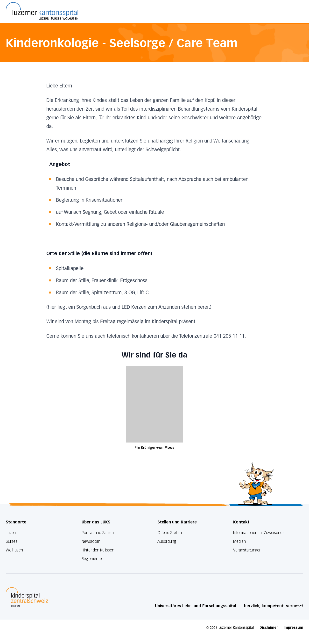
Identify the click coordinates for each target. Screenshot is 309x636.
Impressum (293, 628)
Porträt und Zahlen (98, 532)
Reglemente (92, 559)
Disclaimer (269, 628)
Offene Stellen (169, 532)
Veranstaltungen (247, 550)
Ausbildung (166, 541)
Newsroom (91, 541)
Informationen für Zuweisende (259, 532)
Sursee (12, 541)
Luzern (11, 532)
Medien (239, 541)
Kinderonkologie (52, 43)
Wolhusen (14, 550)
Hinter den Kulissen (98, 550)
